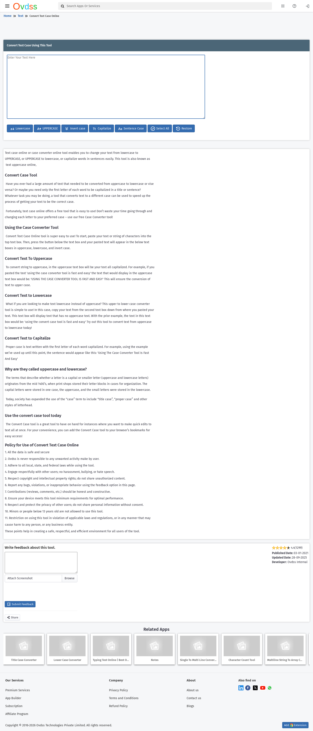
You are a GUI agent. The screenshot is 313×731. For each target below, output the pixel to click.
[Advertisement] (155, 29)
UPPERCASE (47, 128)
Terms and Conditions (124, 698)
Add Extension (295, 725)
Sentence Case (131, 128)
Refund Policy (118, 706)
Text (20, 16)
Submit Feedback (20, 604)
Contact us (194, 698)
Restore (184, 128)
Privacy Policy (118, 690)
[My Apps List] (283, 6)
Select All (159, 128)
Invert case (74, 128)
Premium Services (17, 690)
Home (8, 16)
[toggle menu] (7, 6)
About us (193, 690)
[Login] (307, 6)
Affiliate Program (16, 714)
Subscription (13, 706)
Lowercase (20, 128)
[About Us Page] (294, 6)
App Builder (13, 698)
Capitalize (101, 128)
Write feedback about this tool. (30, 547)
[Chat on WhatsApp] (269, 688)
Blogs (190, 706)
